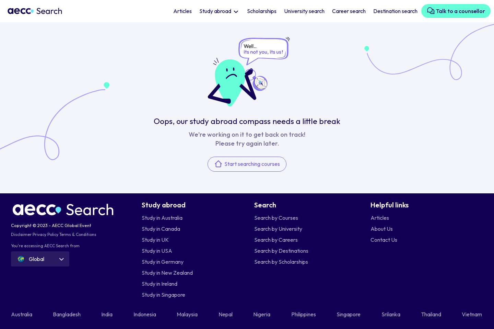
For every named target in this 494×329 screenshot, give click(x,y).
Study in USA (157, 250)
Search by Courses (276, 217)
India (107, 314)
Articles (182, 11)
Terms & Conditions (77, 234)
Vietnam (472, 314)
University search (304, 11)
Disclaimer (21, 234)
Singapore (349, 314)
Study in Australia (162, 217)
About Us (381, 228)
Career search (349, 11)
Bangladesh (67, 314)
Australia (22, 314)
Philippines (304, 314)
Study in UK (155, 239)
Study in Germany (163, 261)
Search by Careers (276, 239)
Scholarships (262, 11)
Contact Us (383, 239)
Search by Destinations (281, 250)
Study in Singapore (163, 294)
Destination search (395, 11)
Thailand (431, 314)
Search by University (278, 228)
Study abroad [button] (215, 11)
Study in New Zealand (167, 272)
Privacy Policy (45, 234)
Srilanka (391, 314)
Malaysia (188, 314)
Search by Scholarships (281, 261)
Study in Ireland (159, 283)
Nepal (226, 314)
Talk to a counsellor (456, 11)
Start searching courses (247, 164)
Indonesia (145, 314)
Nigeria (262, 314)
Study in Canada (161, 228)
